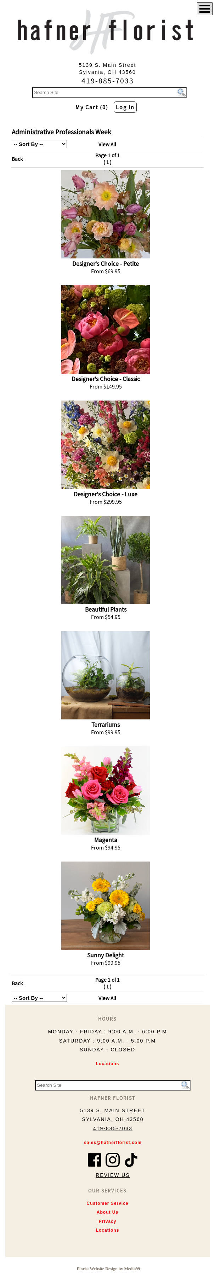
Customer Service (107, 1203)
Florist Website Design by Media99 (108, 1268)
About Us (107, 1212)
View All (107, 144)
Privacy (108, 1221)
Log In (125, 107)
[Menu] (204, 9)
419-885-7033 (112, 1128)
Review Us (113, 1175)
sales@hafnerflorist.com (113, 1142)
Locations (107, 1063)
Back (17, 159)
